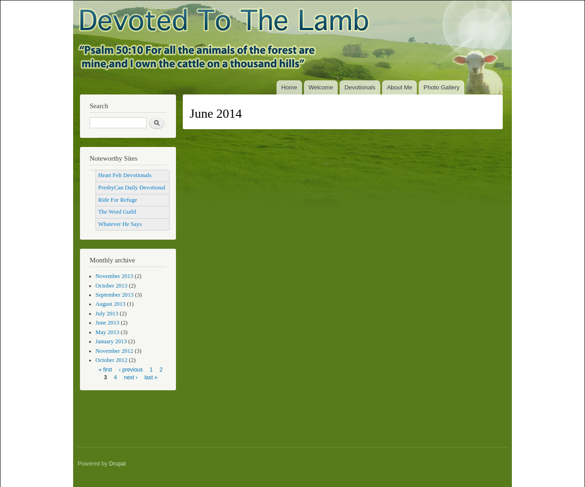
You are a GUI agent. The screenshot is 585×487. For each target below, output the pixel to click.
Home (289, 87)
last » (150, 377)
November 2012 (114, 351)
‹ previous (131, 370)
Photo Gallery (442, 87)
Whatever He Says (120, 224)
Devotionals (360, 87)
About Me (399, 87)
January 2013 (111, 341)
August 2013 (111, 304)
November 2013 (114, 276)
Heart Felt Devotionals (124, 175)
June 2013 (107, 322)
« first (105, 370)
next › (131, 377)
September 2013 (114, 295)
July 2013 (107, 313)
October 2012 (112, 360)
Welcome (320, 87)
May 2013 (107, 332)
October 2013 (112, 286)
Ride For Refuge (117, 200)
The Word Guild (117, 212)
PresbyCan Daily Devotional (131, 187)
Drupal (117, 464)
